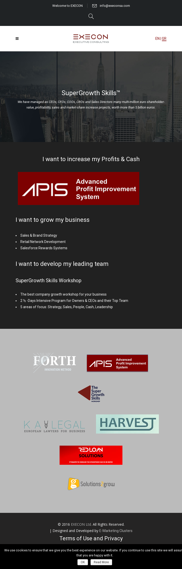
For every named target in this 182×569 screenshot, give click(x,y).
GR (164, 39)
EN (157, 39)
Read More (101, 562)
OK (83, 562)
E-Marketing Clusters (115, 531)
